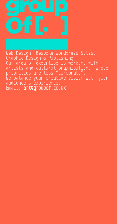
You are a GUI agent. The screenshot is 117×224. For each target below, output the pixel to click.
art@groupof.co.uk (44, 88)
